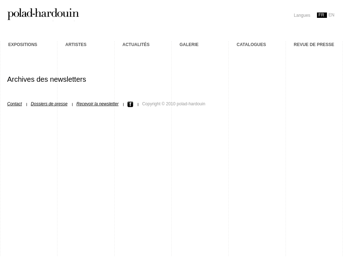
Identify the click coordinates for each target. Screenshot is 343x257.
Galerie (189, 44)
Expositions (22, 44)
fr (321, 14)
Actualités (136, 44)
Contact (14, 103)
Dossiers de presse (49, 103)
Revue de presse (314, 44)
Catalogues (251, 44)
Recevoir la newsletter (97, 103)
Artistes (75, 44)
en (331, 14)
